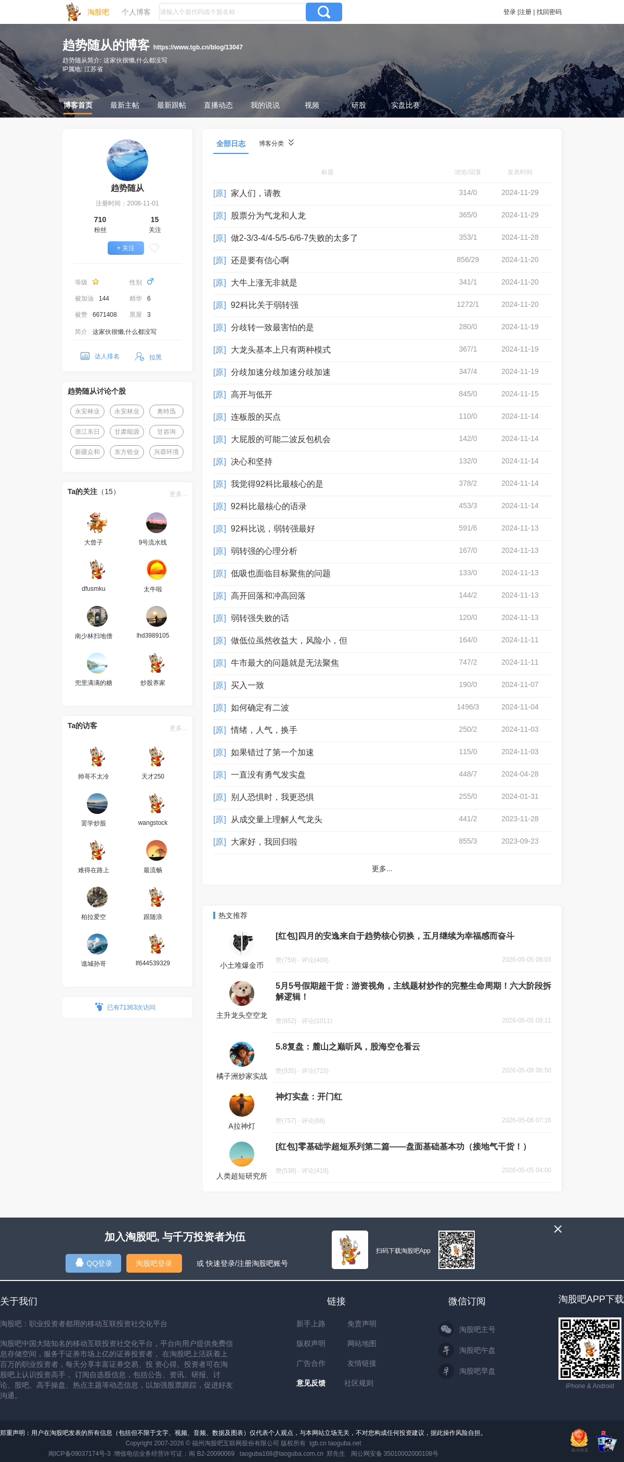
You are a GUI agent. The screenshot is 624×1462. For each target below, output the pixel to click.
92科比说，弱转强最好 (273, 528)
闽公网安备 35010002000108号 (395, 1453)
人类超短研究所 (241, 1176)
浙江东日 (87, 431)
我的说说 (265, 105)
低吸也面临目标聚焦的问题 (281, 573)
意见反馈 (311, 1383)
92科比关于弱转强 (264, 305)
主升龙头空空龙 (241, 1015)
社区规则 (358, 1383)
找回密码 (549, 12)
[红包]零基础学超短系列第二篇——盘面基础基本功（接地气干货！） (403, 1146)
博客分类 (276, 143)
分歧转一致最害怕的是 (272, 327)
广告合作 (311, 1363)
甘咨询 (166, 431)
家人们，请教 (256, 193)
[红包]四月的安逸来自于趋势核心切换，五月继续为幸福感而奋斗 (395, 935)
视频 (312, 105)
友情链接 (361, 1363)
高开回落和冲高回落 (268, 595)
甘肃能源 (126, 431)
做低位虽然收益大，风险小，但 (289, 640)
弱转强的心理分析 (264, 551)
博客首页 (78, 105)
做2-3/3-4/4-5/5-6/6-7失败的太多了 (294, 238)
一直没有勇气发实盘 (268, 774)
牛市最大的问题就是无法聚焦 (285, 662)
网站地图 (361, 1343)
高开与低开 (251, 394)
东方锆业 (126, 452)
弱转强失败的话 (260, 618)
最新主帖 (124, 105)
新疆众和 (87, 452)
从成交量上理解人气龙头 (276, 819)
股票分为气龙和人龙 (268, 215)
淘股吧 (98, 12)
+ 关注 (126, 248)
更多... (178, 494)
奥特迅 (166, 411)
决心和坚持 (251, 461)
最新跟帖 (171, 105)
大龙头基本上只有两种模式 (281, 349)
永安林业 (87, 411)
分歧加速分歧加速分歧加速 (281, 372)
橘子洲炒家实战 (241, 1076)
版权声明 (311, 1343)
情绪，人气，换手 (264, 730)
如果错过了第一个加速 (272, 752)
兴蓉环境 (166, 452)
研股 (359, 105)
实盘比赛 (405, 105)
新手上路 (311, 1323)
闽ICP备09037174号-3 (79, 1453)
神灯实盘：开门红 (309, 1096)
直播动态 (218, 105)
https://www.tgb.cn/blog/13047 (198, 47)
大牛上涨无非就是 (264, 282)
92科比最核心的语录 (269, 506)
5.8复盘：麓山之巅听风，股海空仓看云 (348, 1046)
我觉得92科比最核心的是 (277, 484)
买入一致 (247, 685)
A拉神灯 (241, 1126)
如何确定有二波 (260, 707)
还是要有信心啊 (260, 260)
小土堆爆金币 (242, 965)
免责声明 (361, 1323)
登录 (509, 12)
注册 (525, 12)
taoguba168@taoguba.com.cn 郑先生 (293, 1453)
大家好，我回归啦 (264, 841)
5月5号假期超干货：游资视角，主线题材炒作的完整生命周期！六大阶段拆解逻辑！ (413, 991)
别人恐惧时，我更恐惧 (272, 797)
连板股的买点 (256, 416)
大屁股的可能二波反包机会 (281, 439)
